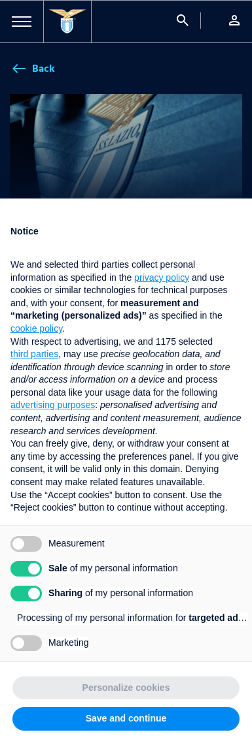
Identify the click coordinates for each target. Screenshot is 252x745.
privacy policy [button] (161, 277)
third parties (34, 354)
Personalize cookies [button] (126, 687)
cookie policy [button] (36, 328)
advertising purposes (52, 405)
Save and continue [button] (126, 718)
